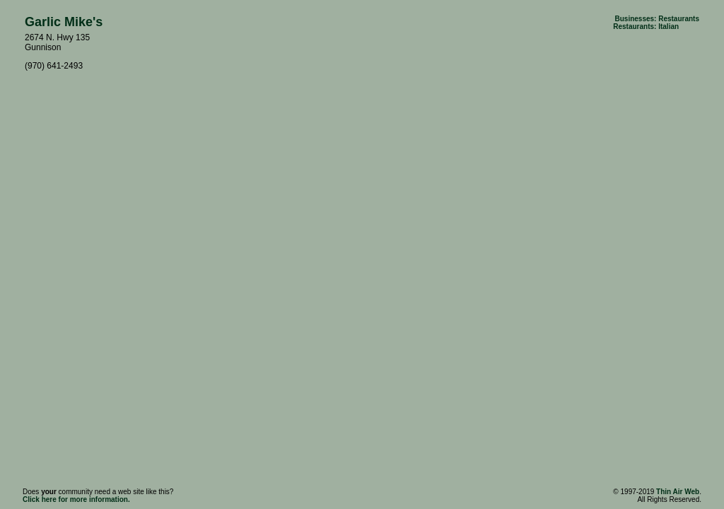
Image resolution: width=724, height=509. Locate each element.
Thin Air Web (677, 492)
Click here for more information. (76, 499)
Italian (668, 26)
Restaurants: (634, 26)
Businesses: (635, 19)
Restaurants (678, 19)
